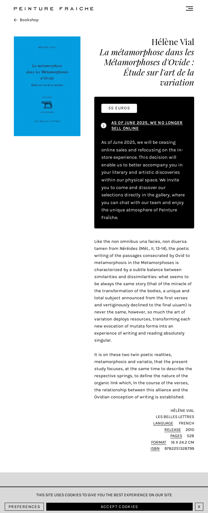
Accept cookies (119, 506)
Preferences (24, 506)
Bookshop (26, 20)
